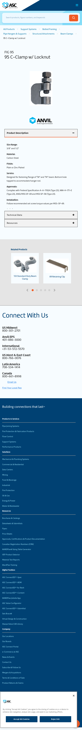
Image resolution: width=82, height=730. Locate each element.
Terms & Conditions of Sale (13, 678)
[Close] (74, 696)
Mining (5, 475)
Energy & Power (8, 501)
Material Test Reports (11, 560)
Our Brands (6, 641)
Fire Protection (8, 490)
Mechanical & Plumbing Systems (15, 459)
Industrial (6, 485)
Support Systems (28, 29)
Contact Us (6, 662)
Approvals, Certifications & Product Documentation (23, 539)
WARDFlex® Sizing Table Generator (16, 549)
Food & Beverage (9, 480)
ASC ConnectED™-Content (13, 593)
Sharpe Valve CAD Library (12, 624)
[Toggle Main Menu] (77, 5)
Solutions (6, 452)
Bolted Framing (49, 29)
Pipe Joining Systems (10, 426)
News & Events (8, 657)
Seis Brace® (7, 613)
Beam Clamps (66, 33)
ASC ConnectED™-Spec (12, 577)
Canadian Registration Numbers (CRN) (18, 544)
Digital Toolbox (8, 570)
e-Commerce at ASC (10, 652)
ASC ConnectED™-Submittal (14, 608)
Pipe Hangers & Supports (15, 33)
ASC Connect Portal (10, 647)
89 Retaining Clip (57, 268)
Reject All (55, 719)
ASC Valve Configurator (11, 603)
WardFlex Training (9, 565)
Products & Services (10, 419)
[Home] (18, 5)
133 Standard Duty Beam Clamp (25, 268)
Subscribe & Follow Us (11, 667)
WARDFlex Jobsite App (11, 598)
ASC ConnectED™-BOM (12, 582)
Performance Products (11, 447)
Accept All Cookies (22, 719)
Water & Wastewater (10, 506)
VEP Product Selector (11, 554)
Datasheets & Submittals (12, 523)
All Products (9, 29)
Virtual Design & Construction (14, 619)
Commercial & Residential (13, 464)
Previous (27, 290)
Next (55, 290)
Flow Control (7, 436)
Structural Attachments (43, 33)
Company (6, 629)
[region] (38, 710)
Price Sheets (7, 534)
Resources (6, 511)
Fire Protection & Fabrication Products (18, 431)
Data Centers (7, 469)
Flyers (4, 528)
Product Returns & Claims (12, 683)
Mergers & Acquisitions (11, 672)
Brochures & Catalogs (11, 518)
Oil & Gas (6, 495)
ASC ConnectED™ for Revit (13, 588)
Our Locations (8, 636)
